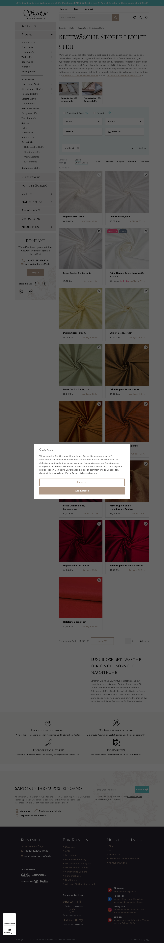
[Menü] (14, 915)
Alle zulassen (82, 490)
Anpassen (82, 482)
